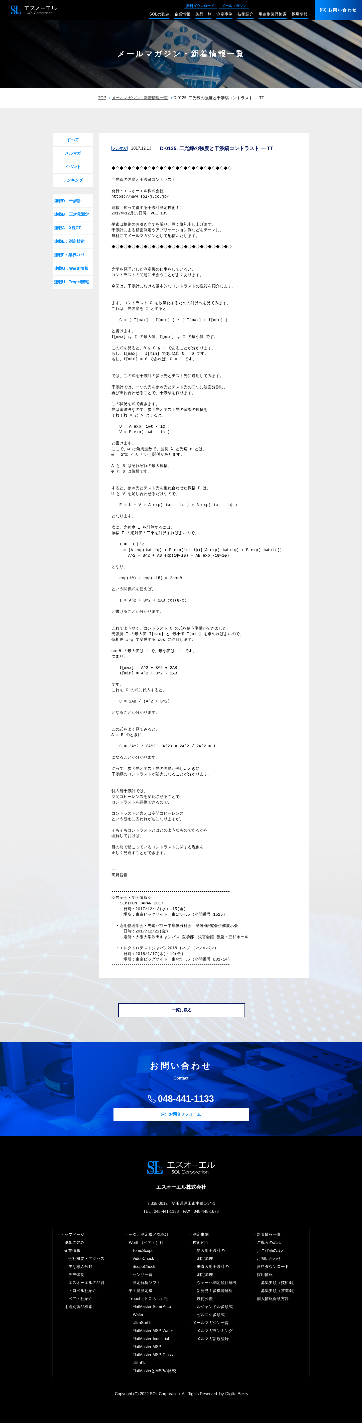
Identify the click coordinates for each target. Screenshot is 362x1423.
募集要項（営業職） (279, 1290)
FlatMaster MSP (147, 1347)
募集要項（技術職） (279, 1282)
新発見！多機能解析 (215, 1290)
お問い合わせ (342, 10)
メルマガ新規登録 (213, 1339)
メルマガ (73, 153)
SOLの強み (74, 1242)
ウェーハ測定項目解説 (217, 1282)
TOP (102, 98)
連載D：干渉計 (67, 201)
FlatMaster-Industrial (151, 1339)
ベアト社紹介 (80, 1298)
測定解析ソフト (147, 1282)
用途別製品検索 (78, 1307)
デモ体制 (76, 1274)
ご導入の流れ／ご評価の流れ (271, 1246)
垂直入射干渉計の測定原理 (213, 1270)
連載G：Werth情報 (71, 268)
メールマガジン (234, 6)
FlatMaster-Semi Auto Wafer (152, 1311)
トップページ (72, 1234)
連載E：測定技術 (69, 241)
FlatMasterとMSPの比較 (154, 1371)
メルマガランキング (215, 1331)
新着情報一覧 (269, 1234)
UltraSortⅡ (142, 1323)
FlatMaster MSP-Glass (153, 1355)
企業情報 (72, 1250)
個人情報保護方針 (273, 1298)
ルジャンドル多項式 (215, 1307)
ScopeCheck (144, 1266)
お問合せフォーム (185, 1114)
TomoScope (143, 1250)
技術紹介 (201, 1242)
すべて (73, 140)
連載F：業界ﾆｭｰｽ (69, 255)
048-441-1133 (186, 1099)
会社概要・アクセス (86, 1258)
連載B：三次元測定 (71, 214)
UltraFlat (140, 1363)
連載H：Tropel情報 (71, 282)
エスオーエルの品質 (86, 1282)
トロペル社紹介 (82, 1290)
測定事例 (201, 1234)
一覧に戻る (182, 1010)
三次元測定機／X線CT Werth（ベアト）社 (150, 1238)
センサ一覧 (143, 1274)
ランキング (73, 180)
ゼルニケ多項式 (211, 1315)
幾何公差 (205, 1298)
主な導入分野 (80, 1266)
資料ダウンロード (200, 6)
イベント (73, 167)
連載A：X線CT (67, 228)
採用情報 (265, 1274)
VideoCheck (143, 1258)
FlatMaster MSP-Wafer (153, 1331)
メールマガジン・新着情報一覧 (140, 98)
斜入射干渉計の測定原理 (211, 1254)
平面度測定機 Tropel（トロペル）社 (148, 1294)
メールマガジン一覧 (211, 1323)
